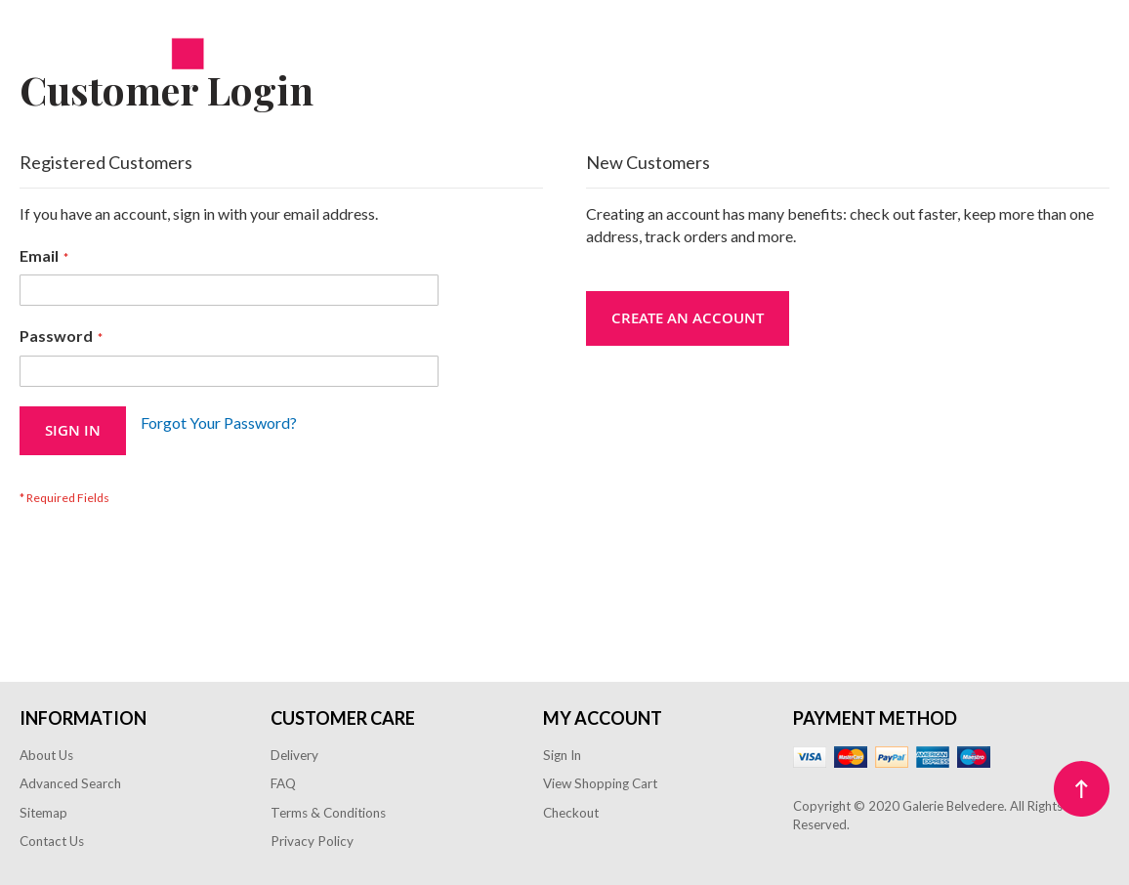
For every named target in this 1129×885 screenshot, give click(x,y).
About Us (46, 755)
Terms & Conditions (328, 813)
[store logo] (112, 59)
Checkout (571, 813)
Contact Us (52, 841)
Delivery (294, 755)
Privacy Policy (312, 841)
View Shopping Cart (600, 783)
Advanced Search (70, 783)
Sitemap (43, 813)
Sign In (562, 755)
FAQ (283, 783)
